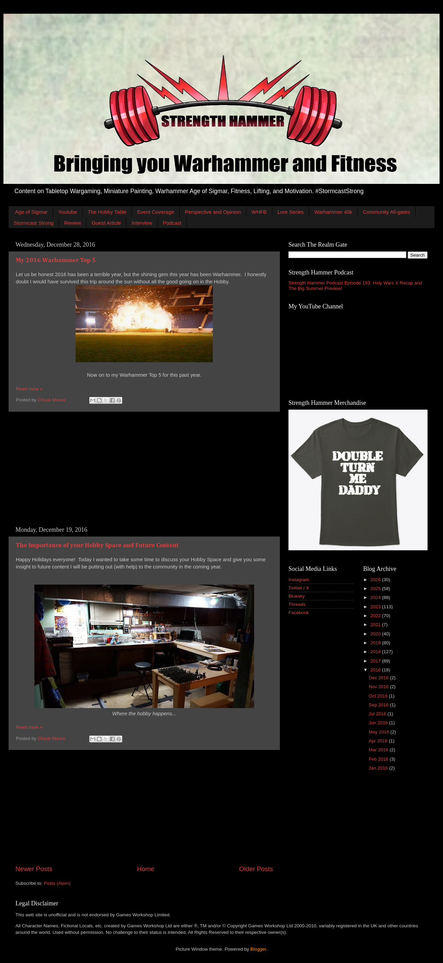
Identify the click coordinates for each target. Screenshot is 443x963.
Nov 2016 (379, 686)
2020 (376, 633)
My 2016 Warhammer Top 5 (56, 260)
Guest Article (106, 223)
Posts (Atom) (57, 883)
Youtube (67, 212)
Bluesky (296, 596)
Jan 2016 (379, 768)
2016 (376, 669)
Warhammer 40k (333, 212)
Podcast (172, 223)
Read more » (29, 388)
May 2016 (379, 732)
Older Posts (256, 868)
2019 (376, 642)
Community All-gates (386, 212)
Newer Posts (33, 868)
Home (145, 868)
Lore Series (290, 212)
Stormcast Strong (34, 223)
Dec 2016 (379, 677)
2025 (376, 588)
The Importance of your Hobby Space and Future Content (97, 545)
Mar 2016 (379, 749)
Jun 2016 (379, 722)
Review (72, 223)
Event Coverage (155, 212)
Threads (297, 604)
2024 (376, 597)
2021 (376, 624)
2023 (376, 606)
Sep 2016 (379, 704)
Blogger (258, 949)
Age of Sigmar (31, 212)
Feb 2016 (379, 759)
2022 (376, 615)
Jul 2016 (378, 713)
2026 (376, 579)
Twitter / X (298, 587)
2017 (376, 660)
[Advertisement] (144, 469)
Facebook (298, 612)
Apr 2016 (379, 740)
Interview (142, 223)
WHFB (258, 212)
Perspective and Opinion (213, 212)
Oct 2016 (379, 695)
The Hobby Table (107, 212)
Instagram (298, 579)
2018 (376, 651)
